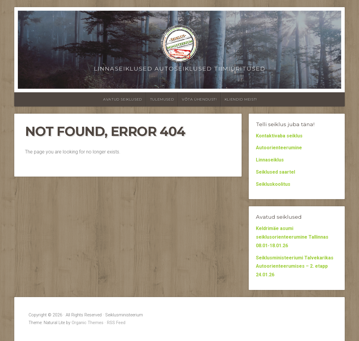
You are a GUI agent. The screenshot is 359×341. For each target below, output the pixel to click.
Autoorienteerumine (279, 147)
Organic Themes (87, 322)
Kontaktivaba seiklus (279, 136)
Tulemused (162, 99)
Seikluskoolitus (273, 184)
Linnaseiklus (270, 160)
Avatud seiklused (122, 99)
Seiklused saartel (275, 172)
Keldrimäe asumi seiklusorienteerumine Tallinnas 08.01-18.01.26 (292, 237)
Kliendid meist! (241, 99)
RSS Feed (116, 322)
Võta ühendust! (199, 99)
